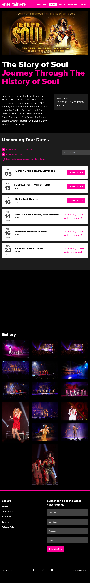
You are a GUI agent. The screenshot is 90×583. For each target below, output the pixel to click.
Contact (83, 4)
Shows (53, 4)
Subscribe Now (55, 549)
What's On (42, 4)
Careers (5, 522)
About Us (72, 4)
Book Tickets (76, 172)
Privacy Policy (8, 527)
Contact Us (7, 511)
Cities (62, 4)
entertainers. (14, 4)
